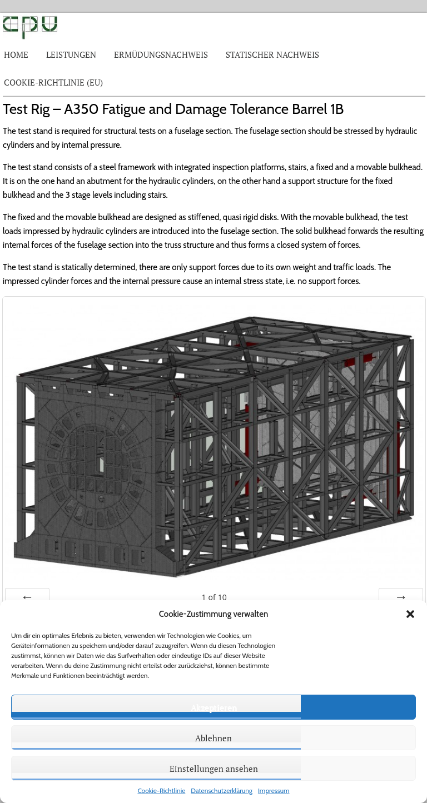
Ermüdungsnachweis (161, 54)
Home (16, 54)
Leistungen (71, 54)
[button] (410, 614)
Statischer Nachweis (272, 54)
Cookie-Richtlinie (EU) (53, 82)
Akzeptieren (214, 707)
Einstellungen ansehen (214, 768)
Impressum (274, 790)
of (214, 597)
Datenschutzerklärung (221, 790)
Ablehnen (213, 738)
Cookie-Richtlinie (161, 790)
